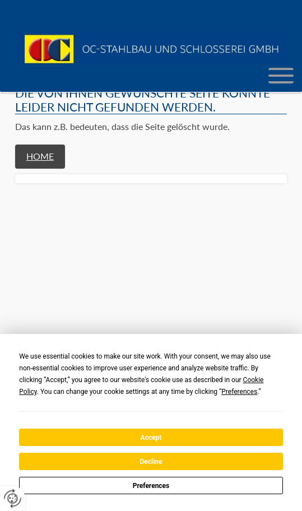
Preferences (151, 486)
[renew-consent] (12, 498)
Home (40, 156)
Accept (151, 438)
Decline (151, 462)
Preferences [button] (239, 392)
